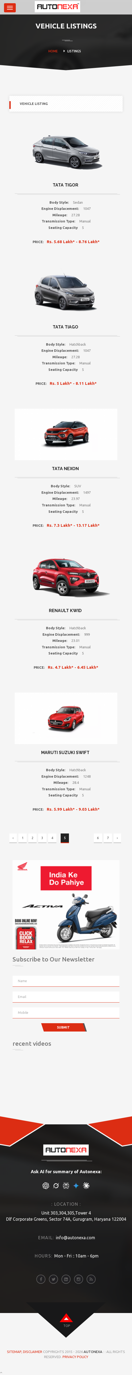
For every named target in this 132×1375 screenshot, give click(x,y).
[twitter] (53, 1279)
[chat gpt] (45, 1188)
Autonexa (93, 1352)
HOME (53, 51)
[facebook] (40, 1279)
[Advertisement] (39, 1088)
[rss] (91, 1279)
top (66, 1326)
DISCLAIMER (33, 1352)
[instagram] (78, 1279)
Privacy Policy (75, 1357)
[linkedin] (66, 1279)
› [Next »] (117, 838)
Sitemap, (15, 1352)
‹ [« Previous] (13, 838)
